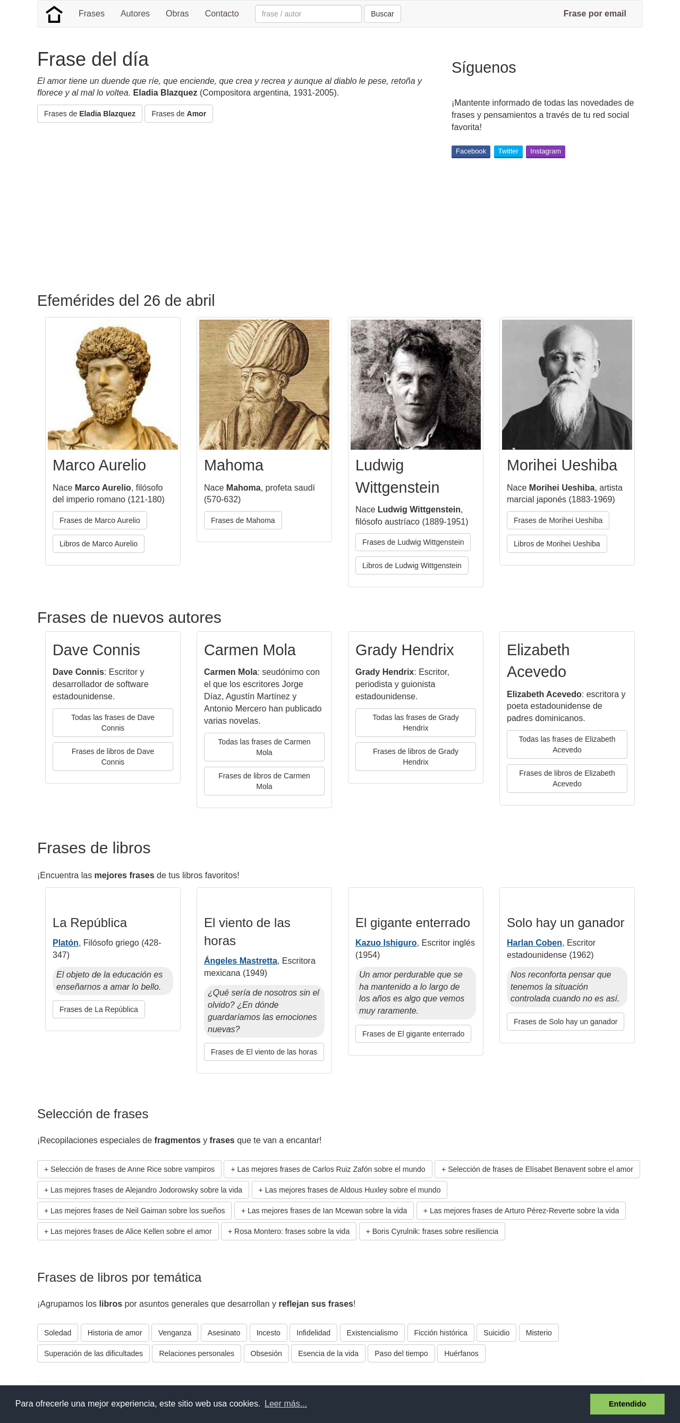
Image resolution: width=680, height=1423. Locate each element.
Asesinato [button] (224, 1332)
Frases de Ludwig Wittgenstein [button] (413, 542)
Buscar (382, 14)
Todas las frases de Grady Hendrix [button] (415, 722)
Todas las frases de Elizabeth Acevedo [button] (566, 744)
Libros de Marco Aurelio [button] (99, 543)
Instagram (545, 151)
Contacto (222, 13)
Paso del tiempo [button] (401, 1353)
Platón (66, 942)
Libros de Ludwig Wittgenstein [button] (412, 565)
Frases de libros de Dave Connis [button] (113, 756)
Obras (177, 13)
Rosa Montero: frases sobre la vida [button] (292, 1231)
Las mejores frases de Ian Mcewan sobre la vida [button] (327, 1210)
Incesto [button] (268, 1332)
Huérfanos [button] (461, 1353)
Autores (135, 13)
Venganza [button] (174, 1332)
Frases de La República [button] (99, 1009)
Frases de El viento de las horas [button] (264, 1052)
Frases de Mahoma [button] (243, 520)
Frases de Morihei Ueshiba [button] (558, 520)
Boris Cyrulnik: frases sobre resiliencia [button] (435, 1231)
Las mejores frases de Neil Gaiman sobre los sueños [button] (137, 1210)
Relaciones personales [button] (196, 1353)
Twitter (508, 151)
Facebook (471, 151)
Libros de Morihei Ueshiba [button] (557, 543)
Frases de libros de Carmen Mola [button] (264, 781)
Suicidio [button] (496, 1332)
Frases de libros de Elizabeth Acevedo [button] (567, 778)
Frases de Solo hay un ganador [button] (565, 1021)
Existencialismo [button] (372, 1332)
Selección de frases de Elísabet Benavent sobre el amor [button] (540, 1169)
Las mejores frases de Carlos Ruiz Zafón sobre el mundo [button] (331, 1169)
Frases (92, 13)
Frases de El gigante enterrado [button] (413, 1034)
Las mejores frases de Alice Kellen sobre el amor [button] (130, 1231)
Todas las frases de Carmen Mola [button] (264, 747)
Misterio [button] (539, 1332)
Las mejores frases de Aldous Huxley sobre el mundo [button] (353, 1190)
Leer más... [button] (286, 1403)
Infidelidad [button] (313, 1332)
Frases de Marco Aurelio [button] (100, 520)
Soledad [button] (57, 1332)
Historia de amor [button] (115, 1332)
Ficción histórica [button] (441, 1332)
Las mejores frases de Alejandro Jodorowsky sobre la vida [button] (146, 1190)
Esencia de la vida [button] (328, 1353)
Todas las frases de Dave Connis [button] (113, 722)
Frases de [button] (89, 113)
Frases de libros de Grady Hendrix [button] (415, 756)
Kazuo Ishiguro (386, 942)
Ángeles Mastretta (240, 960)
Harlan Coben (534, 942)
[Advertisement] (230, 207)
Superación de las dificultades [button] (93, 1353)
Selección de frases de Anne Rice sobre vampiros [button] (132, 1169)
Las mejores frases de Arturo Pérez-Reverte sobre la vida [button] (524, 1210)
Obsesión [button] (266, 1353)
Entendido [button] (627, 1404)
